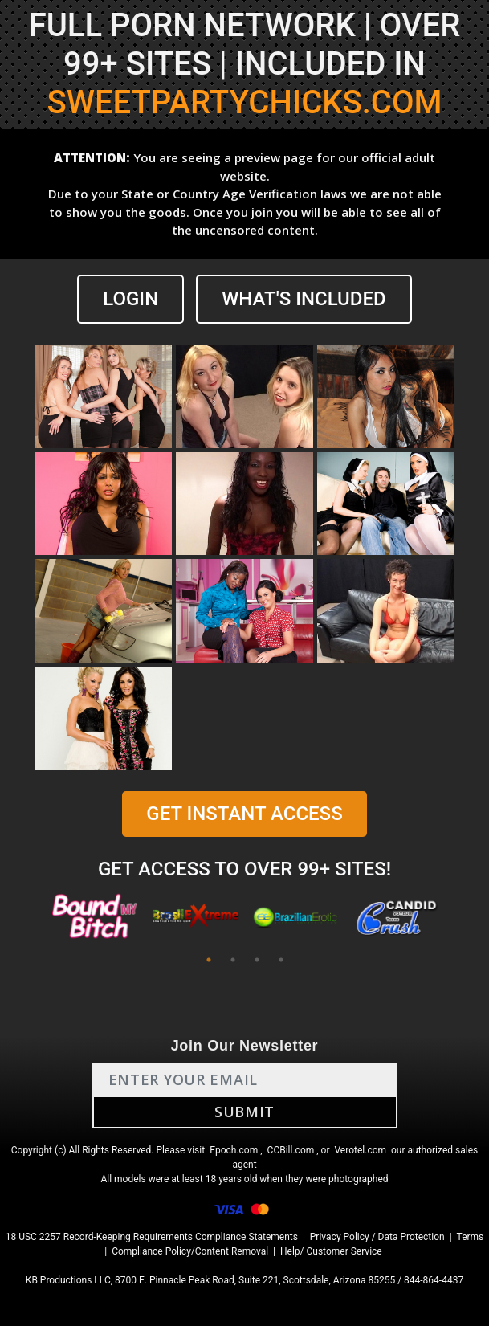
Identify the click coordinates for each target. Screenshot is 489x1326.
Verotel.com (360, 1150)
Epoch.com (234, 1150)
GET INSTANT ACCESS (244, 813)
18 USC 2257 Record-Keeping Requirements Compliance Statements (152, 1236)
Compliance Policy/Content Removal (190, 1251)
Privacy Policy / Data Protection (377, 1236)
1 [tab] (209, 960)
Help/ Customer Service (331, 1251)
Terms (470, 1236)
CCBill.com (291, 1150)
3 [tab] (257, 960)
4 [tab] (281, 960)
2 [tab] (233, 960)
